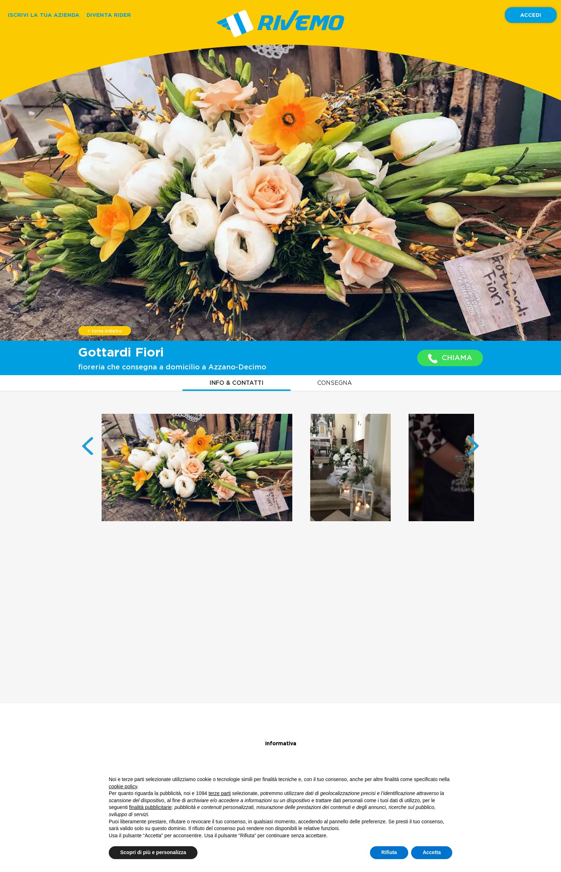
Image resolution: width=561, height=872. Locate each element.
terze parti (220, 793)
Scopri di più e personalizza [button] (153, 852)
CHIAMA (450, 358)
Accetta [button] (432, 852)
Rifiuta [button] (389, 852)
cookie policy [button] (123, 786)
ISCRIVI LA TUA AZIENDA (43, 15)
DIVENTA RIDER (109, 15)
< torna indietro (104, 331)
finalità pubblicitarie (150, 807)
